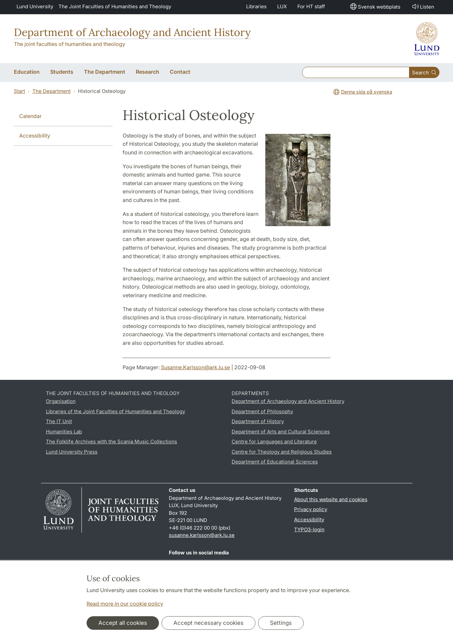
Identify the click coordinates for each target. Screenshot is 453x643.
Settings (281, 623)
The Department (51, 91)
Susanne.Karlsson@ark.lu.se (195, 367)
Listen (422, 6)
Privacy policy (310, 509)
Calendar (30, 116)
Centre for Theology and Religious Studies (282, 452)
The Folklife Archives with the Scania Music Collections (111, 441)
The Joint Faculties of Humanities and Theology (114, 6)
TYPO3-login (309, 529)
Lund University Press (71, 452)
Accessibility (34, 135)
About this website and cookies (330, 499)
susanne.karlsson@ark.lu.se (202, 535)
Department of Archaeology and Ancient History (132, 32)
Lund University (35, 6)
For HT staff (311, 6)
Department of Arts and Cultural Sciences (281, 431)
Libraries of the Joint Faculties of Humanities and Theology (115, 411)
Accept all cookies (122, 623)
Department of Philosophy (262, 411)
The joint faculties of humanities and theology (69, 44)
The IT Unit (59, 421)
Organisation (61, 401)
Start (19, 91)
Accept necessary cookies (208, 623)
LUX (282, 6)
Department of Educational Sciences (275, 462)
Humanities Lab (64, 431)
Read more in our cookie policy (125, 603)
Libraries (256, 6)
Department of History (258, 421)
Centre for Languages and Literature (274, 441)
